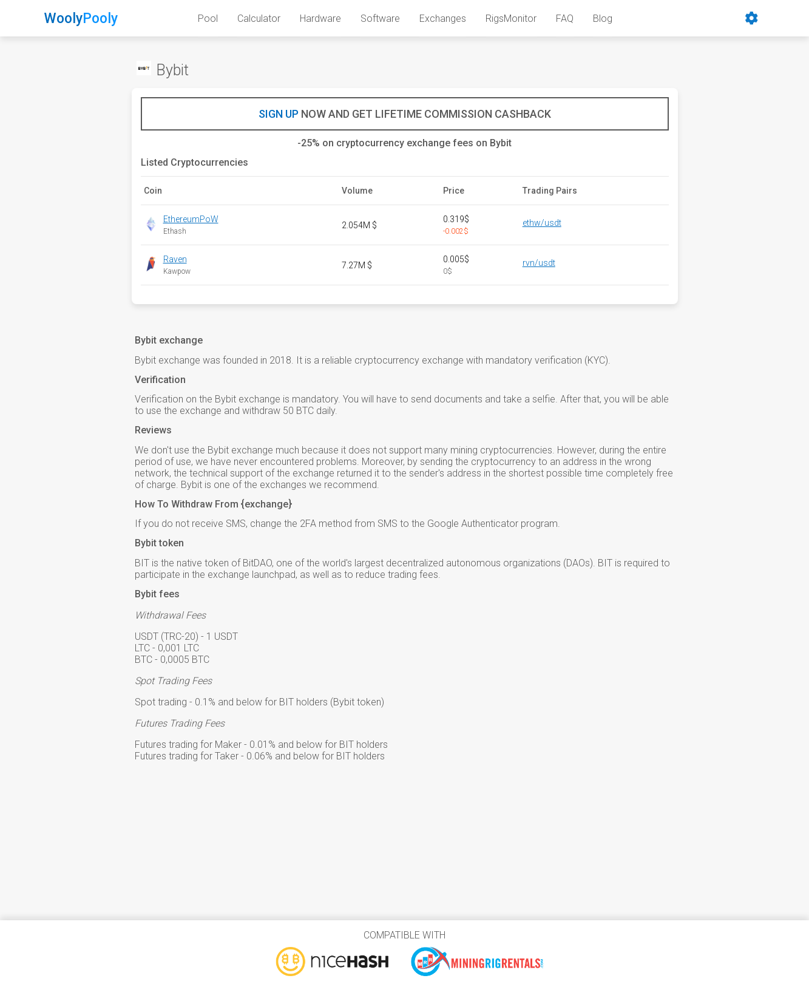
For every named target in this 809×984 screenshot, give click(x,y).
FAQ (565, 18)
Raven (175, 259)
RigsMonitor (511, 18)
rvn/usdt (539, 263)
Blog (602, 18)
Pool (208, 18)
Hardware (320, 18)
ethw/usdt (542, 223)
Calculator (258, 18)
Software (380, 18)
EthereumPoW (190, 219)
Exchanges (442, 18)
